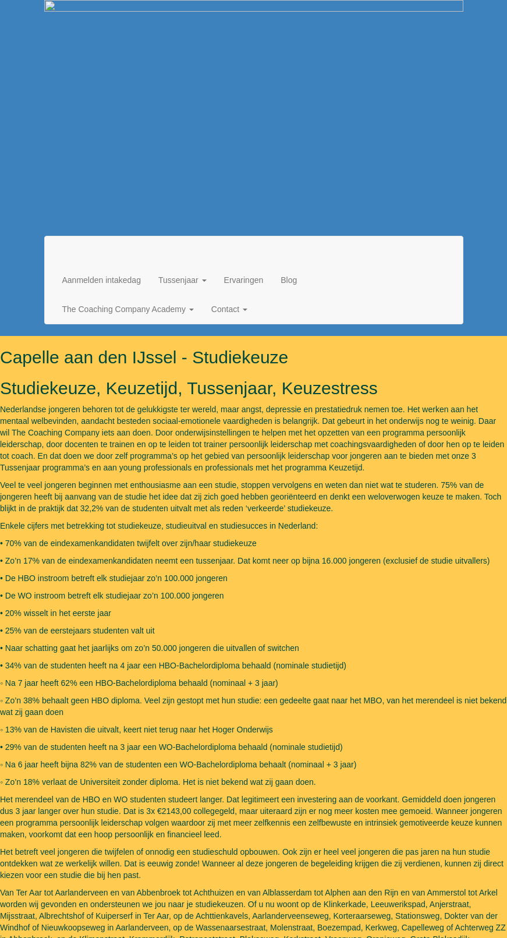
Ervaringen (244, 56)
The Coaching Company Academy (128, 85)
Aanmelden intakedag (101, 56)
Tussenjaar (182, 56)
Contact (229, 85)
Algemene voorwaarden (392, 908)
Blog (289, 56)
